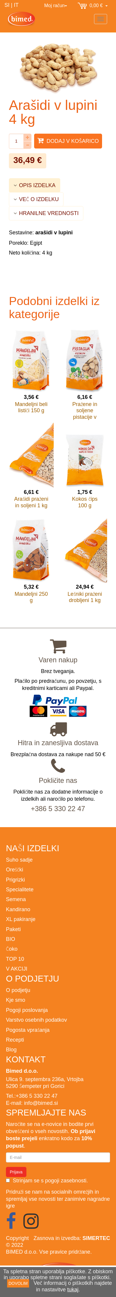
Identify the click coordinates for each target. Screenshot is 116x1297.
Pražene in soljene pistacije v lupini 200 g (84, 414)
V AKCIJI (16, 968)
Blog (11, 1049)
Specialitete (20, 889)
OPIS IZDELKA (34, 185)
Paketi (13, 929)
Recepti (15, 1039)
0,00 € (93, 5)
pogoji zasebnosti (65, 1180)
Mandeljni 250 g (31, 597)
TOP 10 (15, 958)
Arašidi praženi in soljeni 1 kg (31, 502)
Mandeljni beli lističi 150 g (31, 407)
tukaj (73, 1289)
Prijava (16, 1172)
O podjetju (18, 990)
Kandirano (18, 909)
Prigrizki (15, 879)
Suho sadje (19, 859)
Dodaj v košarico (68, 140)
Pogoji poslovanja (27, 1010)
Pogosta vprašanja (28, 1029)
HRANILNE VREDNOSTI (46, 213)
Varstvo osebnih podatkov (36, 1019)
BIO (10, 939)
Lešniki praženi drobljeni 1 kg (85, 597)
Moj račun (55, 5)
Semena (16, 899)
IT (16, 4)
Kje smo (15, 999)
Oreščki (14, 869)
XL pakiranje (20, 919)
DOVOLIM (18, 1283)
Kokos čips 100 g (85, 502)
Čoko (12, 948)
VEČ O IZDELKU (36, 199)
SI (6, 4)
